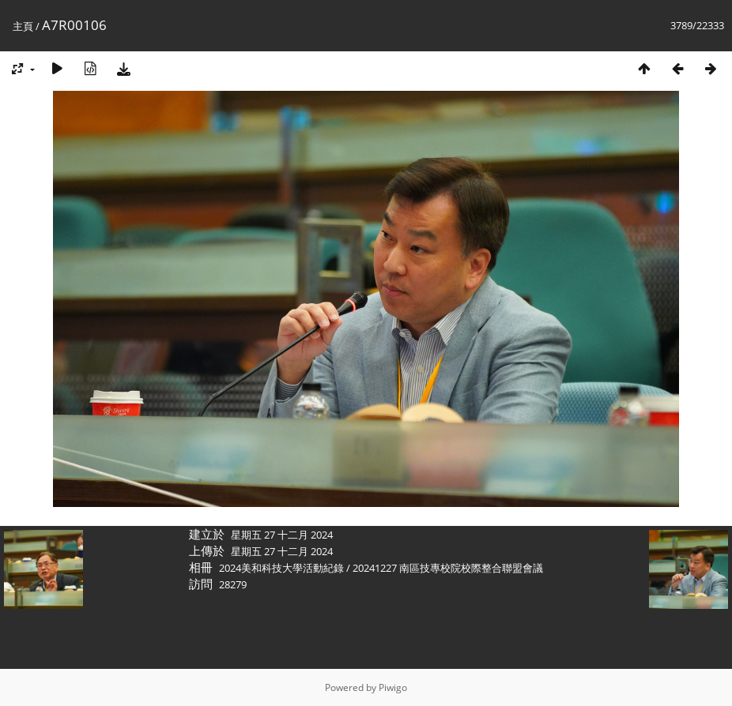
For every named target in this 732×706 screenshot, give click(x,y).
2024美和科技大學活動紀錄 (281, 568)
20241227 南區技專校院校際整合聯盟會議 (448, 568)
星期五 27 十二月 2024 (282, 535)
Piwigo (393, 687)
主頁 (23, 26)
